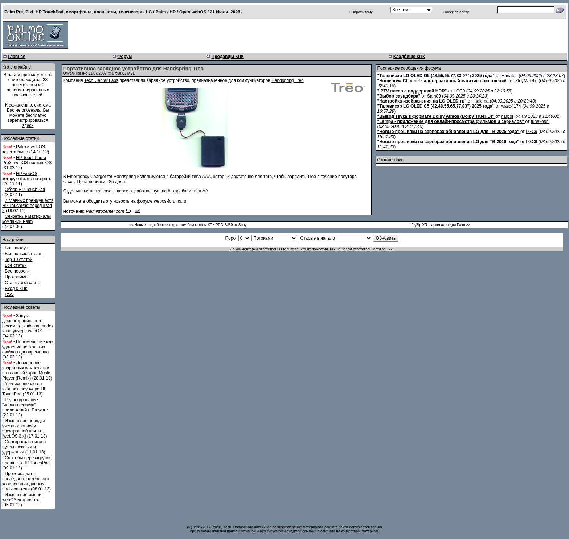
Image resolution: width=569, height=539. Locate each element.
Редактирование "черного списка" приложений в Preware (25, 404)
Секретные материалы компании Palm (26, 219)
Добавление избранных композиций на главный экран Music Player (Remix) (26, 370)
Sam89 (434, 96)
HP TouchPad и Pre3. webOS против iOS (27, 160)
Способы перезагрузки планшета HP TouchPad (26, 460)
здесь (27, 125)
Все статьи (15, 265)
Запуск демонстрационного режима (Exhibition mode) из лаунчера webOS (27, 323)
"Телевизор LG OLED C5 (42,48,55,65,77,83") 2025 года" (435, 106)
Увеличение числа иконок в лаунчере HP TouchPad (24, 389)
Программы (16, 276)
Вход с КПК (16, 288)
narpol (507, 116)
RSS (9, 294)
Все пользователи (23, 253)
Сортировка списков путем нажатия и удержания (24, 447)
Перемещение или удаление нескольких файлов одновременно (28, 347)
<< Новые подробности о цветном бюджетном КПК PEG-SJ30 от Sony (188, 225)
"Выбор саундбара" (398, 96)
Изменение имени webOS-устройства (21, 497)
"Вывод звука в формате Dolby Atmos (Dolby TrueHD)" (435, 116)
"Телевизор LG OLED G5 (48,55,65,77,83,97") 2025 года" (435, 75)
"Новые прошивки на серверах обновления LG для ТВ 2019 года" (448, 141)
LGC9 (459, 91)
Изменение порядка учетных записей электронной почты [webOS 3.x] (23, 428)
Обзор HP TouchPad (25, 189)
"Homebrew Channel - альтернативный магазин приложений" (442, 80)
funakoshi (540, 121)
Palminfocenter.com (105, 211)
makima (480, 101)
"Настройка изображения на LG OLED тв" (421, 101)
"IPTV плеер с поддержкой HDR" (412, 91)
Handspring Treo (287, 80)
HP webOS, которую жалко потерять (27, 176)
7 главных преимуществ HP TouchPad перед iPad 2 (27, 205)
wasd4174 (511, 106)
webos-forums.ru (170, 201)
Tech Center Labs (101, 80)
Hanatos (510, 75)
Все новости (17, 271)
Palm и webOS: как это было (24, 149)
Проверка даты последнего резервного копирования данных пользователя (25, 481)
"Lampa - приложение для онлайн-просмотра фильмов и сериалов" (450, 121)
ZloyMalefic (526, 80)
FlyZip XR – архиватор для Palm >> (441, 225)
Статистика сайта (22, 282)
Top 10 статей (18, 259)
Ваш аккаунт (17, 247)
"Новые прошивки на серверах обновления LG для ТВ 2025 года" (448, 131)
